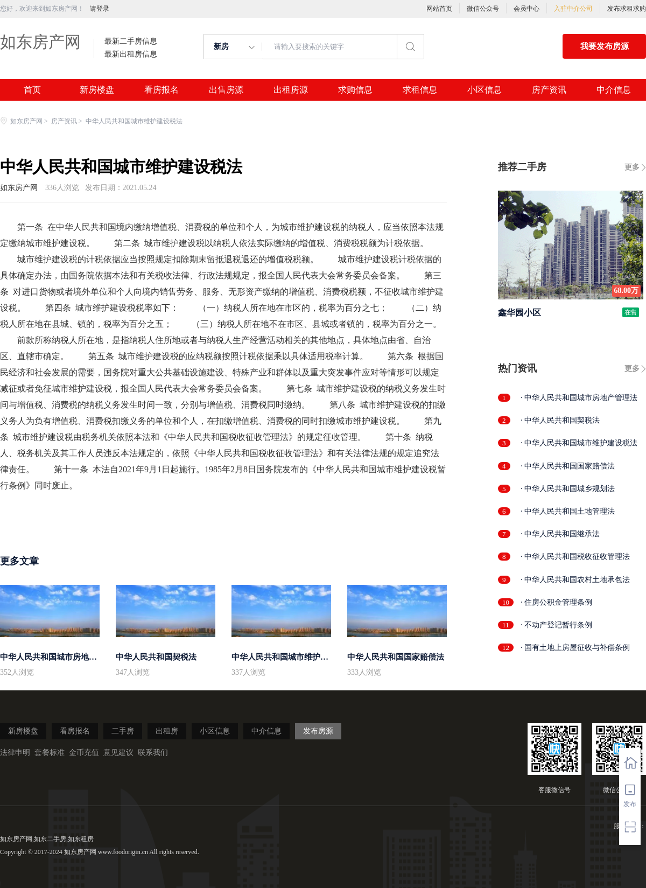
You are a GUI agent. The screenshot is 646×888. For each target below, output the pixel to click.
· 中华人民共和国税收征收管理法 (575, 557)
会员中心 (526, 8)
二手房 (122, 731)
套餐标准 (49, 753)
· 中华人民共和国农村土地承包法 (575, 580)
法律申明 (15, 753)
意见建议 (118, 753)
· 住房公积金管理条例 (556, 602)
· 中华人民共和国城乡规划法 (568, 489)
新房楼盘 (97, 90)
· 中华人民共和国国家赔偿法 (568, 466)
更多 (632, 167)
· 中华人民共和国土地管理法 (568, 511)
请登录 (99, 8)
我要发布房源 (604, 46)
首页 (32, 90)
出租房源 (290, 90)
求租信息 (420, 90)
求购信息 (355, 90)
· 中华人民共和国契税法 (560, 420)
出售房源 (226, 90)
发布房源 (318, 731)
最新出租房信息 (130, 54)
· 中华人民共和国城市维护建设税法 (579, 443)
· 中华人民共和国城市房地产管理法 (579, 398)
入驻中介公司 (573, 8)
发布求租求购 (626, 8)
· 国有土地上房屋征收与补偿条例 (575, 648)
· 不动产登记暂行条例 (556, 625)
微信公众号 (483, 8)
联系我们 (153, 753)
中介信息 (613, 90)
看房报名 (161, 90)
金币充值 (84, 753)
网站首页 (439, 8)
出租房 (167, 731)
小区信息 (484, 90)
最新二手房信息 (130, 41)
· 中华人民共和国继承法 (560, 534)
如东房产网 (40, 42)
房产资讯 (549, 90)
